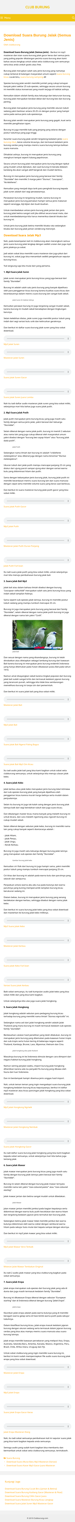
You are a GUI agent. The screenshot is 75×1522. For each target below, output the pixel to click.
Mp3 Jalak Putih (11, 526)
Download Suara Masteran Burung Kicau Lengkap (29, 1499)
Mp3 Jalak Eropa (11, 1392)
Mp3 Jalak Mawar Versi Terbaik (18, 1246)
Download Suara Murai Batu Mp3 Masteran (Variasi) (31, 1461)
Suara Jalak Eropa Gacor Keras (18, 1412)
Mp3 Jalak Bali (10, 724)
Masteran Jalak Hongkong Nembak (21, 1127)
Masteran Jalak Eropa (14, 1372)
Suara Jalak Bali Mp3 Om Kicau (18, 764)
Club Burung (37, 7)
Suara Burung (13, 1458)
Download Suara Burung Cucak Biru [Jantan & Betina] (31, 1488)
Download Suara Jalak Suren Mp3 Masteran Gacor (29, 1503)
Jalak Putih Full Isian (13, 565)
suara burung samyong (31, 77)
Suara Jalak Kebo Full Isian (16, 965)
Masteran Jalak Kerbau (15, 946)
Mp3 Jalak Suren (11, 344)
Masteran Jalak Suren (14, 357)
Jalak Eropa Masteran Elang (17, 1432)
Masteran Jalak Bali (13, 705)
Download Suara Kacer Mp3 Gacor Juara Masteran (30, 1465)
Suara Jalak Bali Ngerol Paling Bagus (21, 744)
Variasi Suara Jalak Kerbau (16, 985)
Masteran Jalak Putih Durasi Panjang (21, 546)
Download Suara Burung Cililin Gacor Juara (25, 1496)
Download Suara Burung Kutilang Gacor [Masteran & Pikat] (33, 1492)
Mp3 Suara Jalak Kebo (14, 926)
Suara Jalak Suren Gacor (15, 377)
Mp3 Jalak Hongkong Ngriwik (18, 1107)
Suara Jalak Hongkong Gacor (18, 1146)
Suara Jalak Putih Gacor (15, 506)
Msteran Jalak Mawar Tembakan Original (23, 1266)
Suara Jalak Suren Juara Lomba (18, 397)
